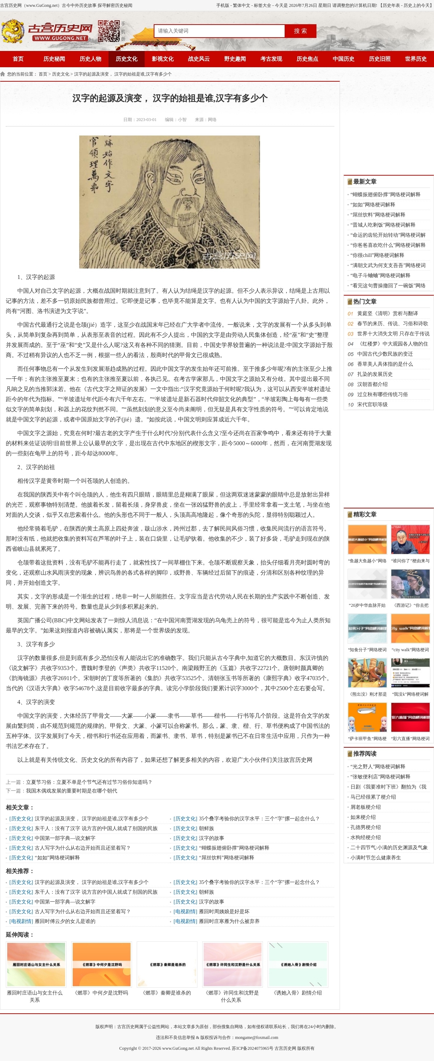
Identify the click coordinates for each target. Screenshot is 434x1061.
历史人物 (90, 59)
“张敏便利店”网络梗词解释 (380, 776)
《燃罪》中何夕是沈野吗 (100, 968)
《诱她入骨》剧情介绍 (297, 968)
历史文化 (126, 59)
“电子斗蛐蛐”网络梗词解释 (380, 275)
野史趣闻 (235, 59)
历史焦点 (307, 59)
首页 (18, 59)
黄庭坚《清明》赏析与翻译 (387, 313)
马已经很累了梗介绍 (373, 797)
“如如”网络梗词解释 (57, 857)
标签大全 (262, 5)
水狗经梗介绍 (365, 837)
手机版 (222, 5)
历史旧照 (380, 59)
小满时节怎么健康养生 (375, 857)
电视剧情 (185, 911)
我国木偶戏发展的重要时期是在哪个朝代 (71, 791)
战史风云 (199, 59)
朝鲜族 (206, 828)
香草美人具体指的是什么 (385, 364)
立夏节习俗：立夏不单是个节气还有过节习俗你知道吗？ (89, 782)
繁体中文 (241, 5)
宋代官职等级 (372, 404)
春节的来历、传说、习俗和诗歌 (392, 323)
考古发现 (271, 59)
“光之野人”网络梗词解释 (377, 766)
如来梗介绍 (363, 817)
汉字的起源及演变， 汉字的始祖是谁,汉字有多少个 (123, 74)
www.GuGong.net (178, 1048)
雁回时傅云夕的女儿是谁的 (65, 921)
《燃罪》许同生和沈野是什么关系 (231, 972)
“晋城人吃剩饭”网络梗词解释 (383, 225)
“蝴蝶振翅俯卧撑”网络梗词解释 (234, 848)
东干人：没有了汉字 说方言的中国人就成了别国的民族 (96, 828)
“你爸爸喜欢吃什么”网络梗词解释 (388, 245)
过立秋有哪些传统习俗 (382, 394)
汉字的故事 (211, 838)
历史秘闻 (54, 59)
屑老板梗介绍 (365, 807)
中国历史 (343, 59)
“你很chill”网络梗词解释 (377, 255)
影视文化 (163, 59)
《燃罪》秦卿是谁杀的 (166, 968)
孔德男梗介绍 (365, 827)
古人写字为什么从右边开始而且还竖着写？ (83, 848)
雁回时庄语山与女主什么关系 (35, 972)
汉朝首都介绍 (372, 384)
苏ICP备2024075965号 (252, 1048)
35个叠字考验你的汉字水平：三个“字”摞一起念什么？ (259, 818)
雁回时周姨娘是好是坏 (224, 911)
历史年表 (391, 5)
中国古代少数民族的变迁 (385, 354)
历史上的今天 (417, 5)
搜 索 (300, 31)
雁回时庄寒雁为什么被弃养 (229, 921)
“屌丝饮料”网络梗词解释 (226, 857)
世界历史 (416, 59)
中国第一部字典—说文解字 (65, 838)
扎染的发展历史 (375, 374)
